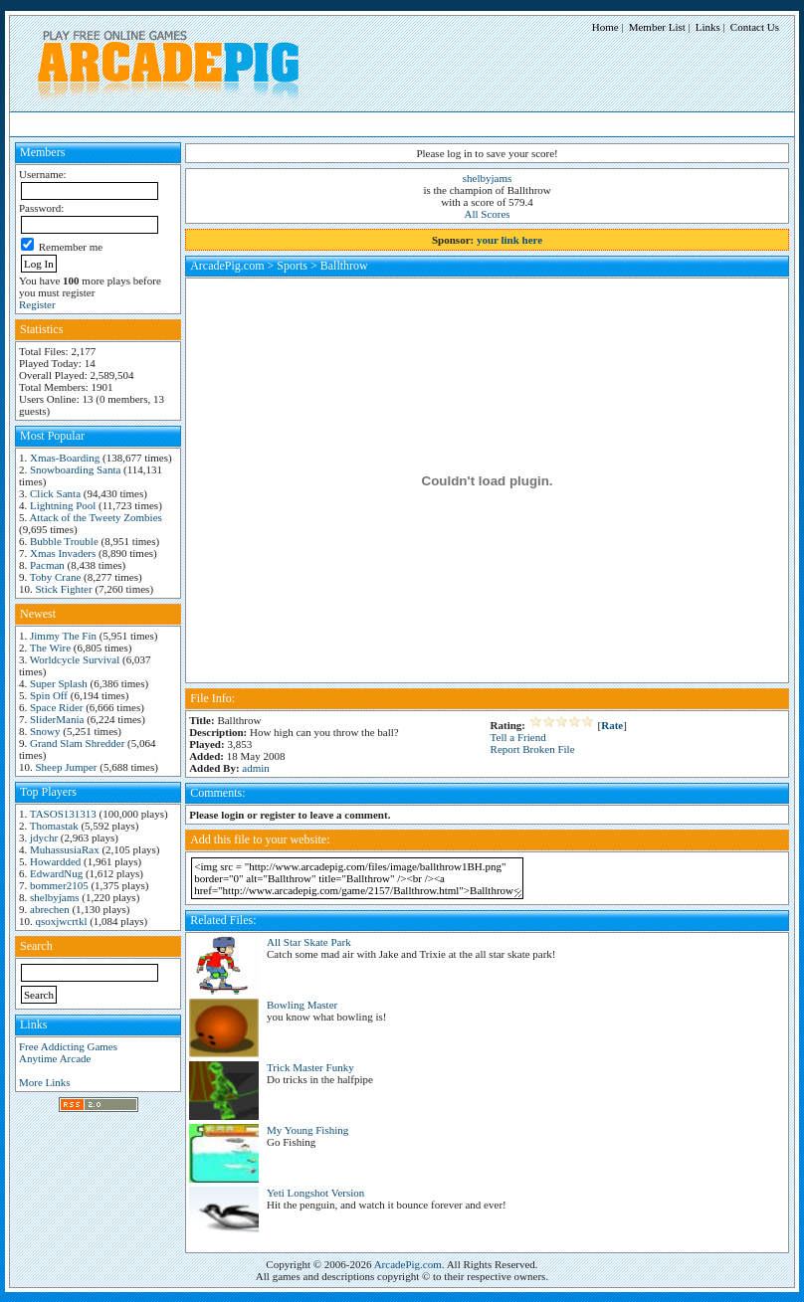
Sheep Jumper (67, 767)
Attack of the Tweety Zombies (95, 517)
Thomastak (54, 826)
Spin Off (49, 695)
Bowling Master (302, 1005)
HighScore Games (68, 123)
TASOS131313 (63, 814)
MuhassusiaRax (65, 849)
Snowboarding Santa (75, 469)
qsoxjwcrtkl (62, 921)
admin (256, 768)
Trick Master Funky (310, 1067)
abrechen (50, 909)
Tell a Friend (518, 737)
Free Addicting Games (68, 1046)
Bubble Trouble (64, 541)
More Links (45, 1082)
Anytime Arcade (55, 1058)
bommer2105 (59, 885)
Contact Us (754, 27)
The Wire (50, 647)
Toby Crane (55, 577)
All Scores (487, 214)
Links (708, 27)
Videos (443, 123)
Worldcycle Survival (74, 659)
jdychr (44, 837)
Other (403, 123)
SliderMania (57, 719)
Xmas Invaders (63, 553)
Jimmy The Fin (63, 636)
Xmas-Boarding (65, 458)
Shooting (357, 123)
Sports (311, 123)
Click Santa (55, 493)
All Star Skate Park (309, 942)
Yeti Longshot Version (315, 1193)
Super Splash (59, 683)
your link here (509, 240)
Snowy (45, 731)
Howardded (55, 861)
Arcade (181, 123)
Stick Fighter (64, 589)
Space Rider (56, 707)
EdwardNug (56, 873)
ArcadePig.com (227, 266)
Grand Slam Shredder (77, 743)
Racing (268, 123)
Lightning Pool (63, 505)
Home (605, 27)
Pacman (47, 565)
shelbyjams (55, 897)
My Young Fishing (307, 1130)
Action (137, 123)
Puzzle (225, 123)
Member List (657, 27)
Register (37, 304)
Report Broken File (533, 749)
